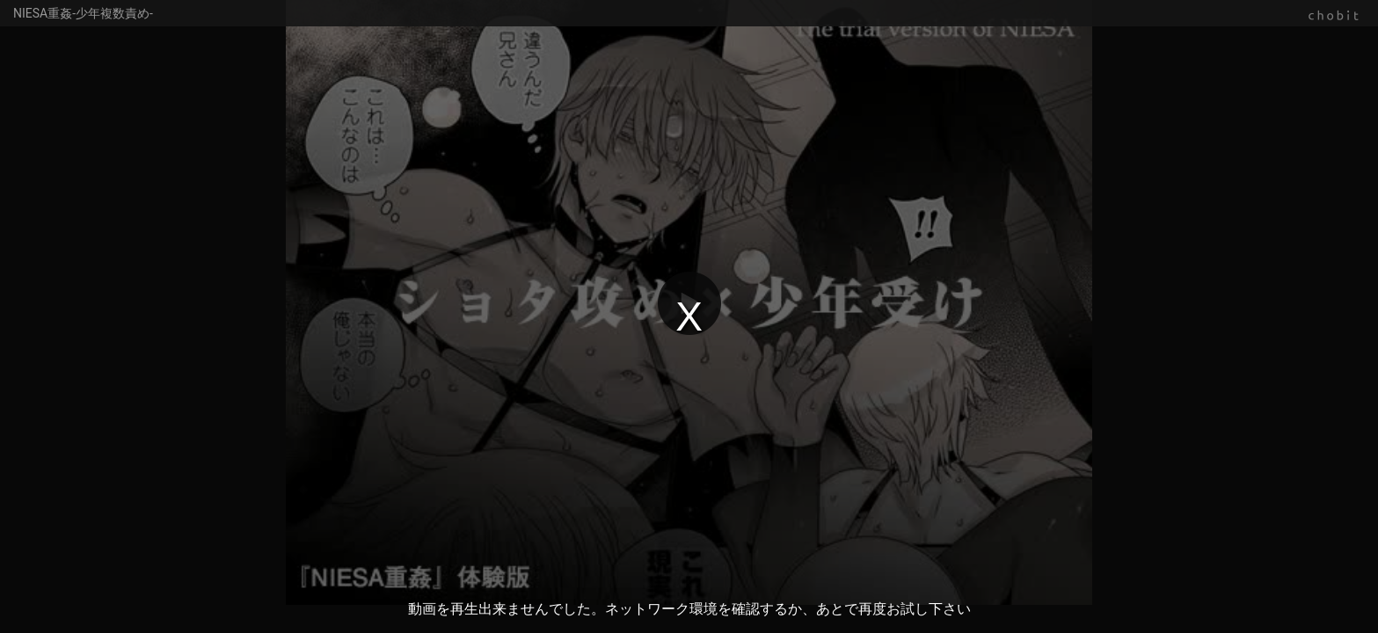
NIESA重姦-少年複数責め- (83, 13)
